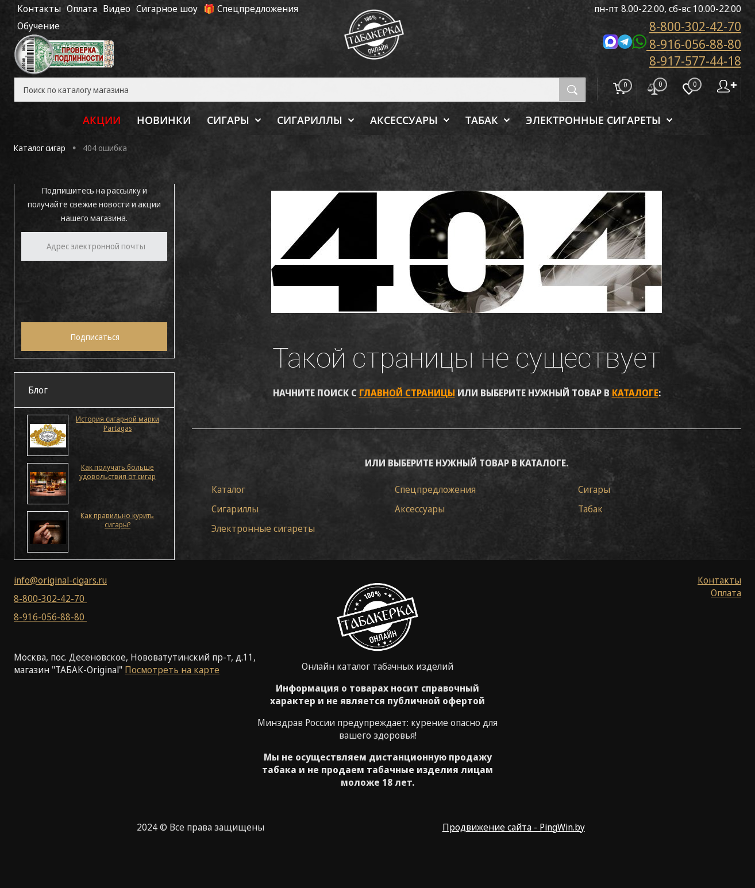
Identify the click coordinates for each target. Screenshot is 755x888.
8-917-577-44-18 (695, 60)
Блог (38, 390)
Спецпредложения (435, 489)
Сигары (594, 489)
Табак (590, 509)
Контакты (39, 8)
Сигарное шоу (167, 8)
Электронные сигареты (263, 528)
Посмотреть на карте (172, 669)
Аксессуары (420, 509)
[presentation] (108, 290)
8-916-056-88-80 (672, 43)
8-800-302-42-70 (695, 25)
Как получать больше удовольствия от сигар (117, 472)
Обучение (38, 26)
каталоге (635, 393)
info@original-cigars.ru (60, 580)
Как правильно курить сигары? (117, 520)
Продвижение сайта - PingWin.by (513, 827)
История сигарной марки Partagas (117, 424)
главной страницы (407, 393)
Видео (116, 8)
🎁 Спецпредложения (250, 8)
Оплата (82, 8)
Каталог (228, 489)
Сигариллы (235, 509)
